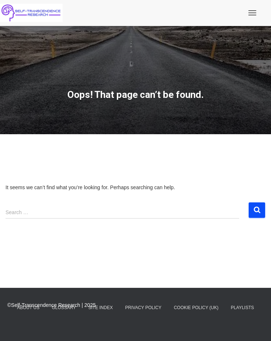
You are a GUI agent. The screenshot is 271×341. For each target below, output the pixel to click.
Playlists (242, 307)
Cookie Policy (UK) (196, 307)
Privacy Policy (143, 307)
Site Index (100, 307)
